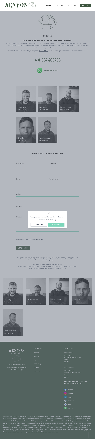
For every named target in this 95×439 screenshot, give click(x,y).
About (68, 5)
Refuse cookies (39, 224)
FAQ (75, 5)
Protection (59, 5)
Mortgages (49, 5)
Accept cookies (56, 224)
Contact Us (85, 5)
